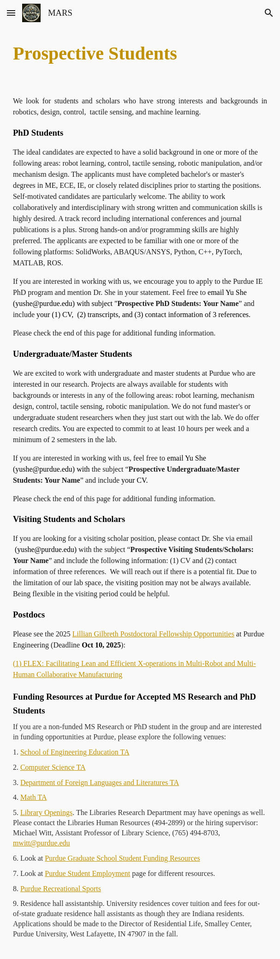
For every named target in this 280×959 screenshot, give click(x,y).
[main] (140, 53)
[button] (11, 12)
